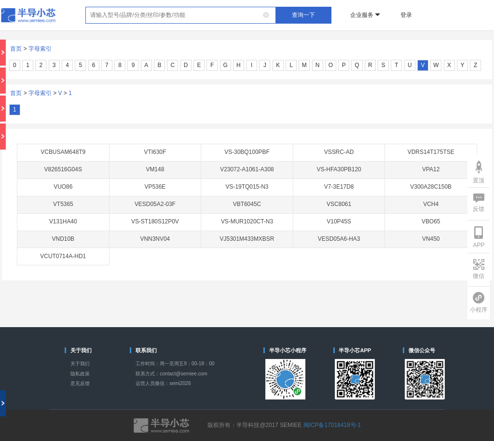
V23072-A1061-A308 (247, 169)
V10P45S (339, 221)
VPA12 (430, 169)
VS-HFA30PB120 (338, 169)
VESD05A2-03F (155, 204)
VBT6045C (247, 204)
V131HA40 (63, 221)
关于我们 (80, 363)
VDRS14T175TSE (431, 152)
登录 (406, 15)
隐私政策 (80, 373)
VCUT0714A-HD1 (63, 256)
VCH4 (431, 204)
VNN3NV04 (155, 238)
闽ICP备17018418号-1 (332, 425)
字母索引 (40, 48)
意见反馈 (80, 383)
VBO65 (431, 221)
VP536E (154, 186)
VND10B (63, 238)
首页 (16, 48)
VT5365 (63, 204)
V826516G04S (63, 169)
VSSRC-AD (339, 152)
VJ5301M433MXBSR (247, 238)
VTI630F (155, 152)
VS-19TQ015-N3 (247, 186)
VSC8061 (339, 204)
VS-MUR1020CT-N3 (247, 221)
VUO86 (63, 186)
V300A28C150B (431, 186)
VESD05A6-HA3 (339, 238)
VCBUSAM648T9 (63, 152)
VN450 (431, 238)
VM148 (155, 169)
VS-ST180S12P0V (155, 221)
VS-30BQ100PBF (247, 152)
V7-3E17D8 (339, 186)
